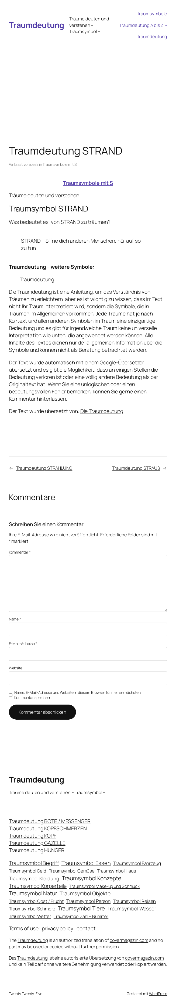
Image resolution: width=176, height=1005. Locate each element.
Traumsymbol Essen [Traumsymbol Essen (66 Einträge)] (86, 863)
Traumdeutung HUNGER (36, 850)
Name (15, 619)
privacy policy (57, 928)
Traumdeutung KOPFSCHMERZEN (48, 828)
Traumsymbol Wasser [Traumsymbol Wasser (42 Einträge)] (131, 908)
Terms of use (24, 928)
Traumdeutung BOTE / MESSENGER (50, 821)
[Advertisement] (88, 82)
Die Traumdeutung (101, 411)
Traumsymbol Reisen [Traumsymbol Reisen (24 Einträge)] (134, 901)
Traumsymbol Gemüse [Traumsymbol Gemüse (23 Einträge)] (72, 871)
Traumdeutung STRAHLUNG (44, 468)
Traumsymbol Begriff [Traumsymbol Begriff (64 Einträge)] (34, 863)
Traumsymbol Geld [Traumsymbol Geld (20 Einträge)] (27, 871)
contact (86, 928)
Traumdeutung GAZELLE (37, 842)
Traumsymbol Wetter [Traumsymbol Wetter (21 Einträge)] (30, 916)
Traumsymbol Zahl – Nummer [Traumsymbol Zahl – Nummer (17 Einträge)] (81, 916)
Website (15, 667)
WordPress (158, 993)
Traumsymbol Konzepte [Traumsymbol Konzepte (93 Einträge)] (91, 878)
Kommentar (20, 552)
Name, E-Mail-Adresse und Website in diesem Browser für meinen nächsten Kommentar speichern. (77, 695)
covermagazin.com (129, 940)
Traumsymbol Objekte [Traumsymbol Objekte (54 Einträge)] (85, 893)
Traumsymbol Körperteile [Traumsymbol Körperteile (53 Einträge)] (38, 885)
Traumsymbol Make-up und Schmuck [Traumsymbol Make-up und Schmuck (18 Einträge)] (104, 886)
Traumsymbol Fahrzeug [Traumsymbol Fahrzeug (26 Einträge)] (137, 863)
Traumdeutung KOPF (32, 835)
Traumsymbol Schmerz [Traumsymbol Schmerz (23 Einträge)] (32, 909)
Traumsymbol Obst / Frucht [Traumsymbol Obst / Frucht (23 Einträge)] (36, 901)
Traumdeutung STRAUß (136, 468)
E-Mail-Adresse (23, 643)
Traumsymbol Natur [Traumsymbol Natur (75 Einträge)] (33, 893)
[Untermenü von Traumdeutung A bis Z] (165, 25)
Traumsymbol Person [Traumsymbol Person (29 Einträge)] (88, 901)
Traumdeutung (36, 25)
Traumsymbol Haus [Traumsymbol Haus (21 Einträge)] (116, 871)
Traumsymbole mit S (59, 164)
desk (34, 164)
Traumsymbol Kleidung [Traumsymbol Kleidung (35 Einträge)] (34, 878)
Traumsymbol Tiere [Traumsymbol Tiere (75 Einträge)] (81, 908)
